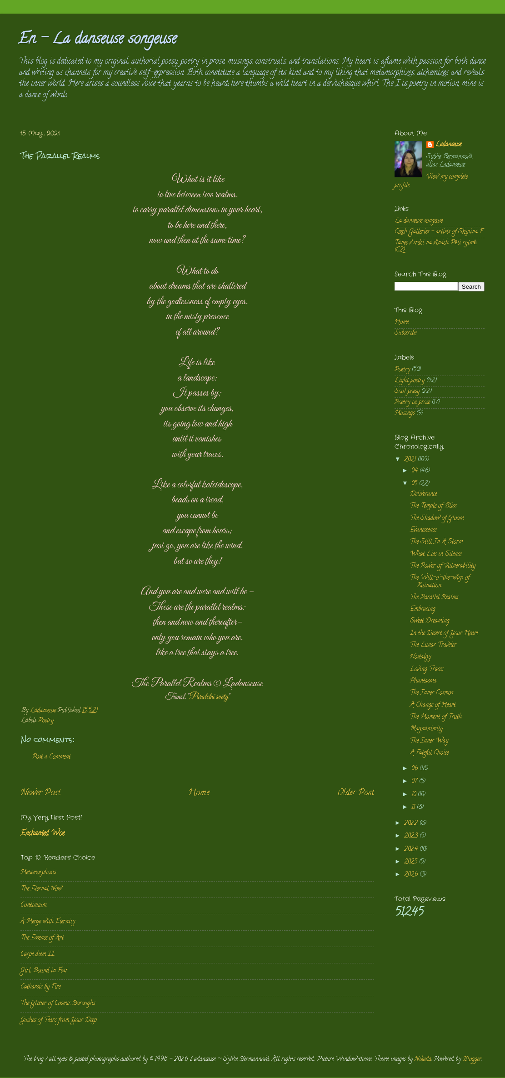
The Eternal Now (41, 889)
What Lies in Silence (435, 554)
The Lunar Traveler (433, 645)
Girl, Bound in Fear (44, 971)
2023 (412, 836)
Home (199, 793)
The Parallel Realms (434, 597)
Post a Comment (51, 757)
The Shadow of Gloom (437, 518)
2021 (411, 460)
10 (414, 795)
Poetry (46, 721)
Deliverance (423, 494)
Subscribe (405, 333)
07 (415, 782)
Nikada (423, 1059)
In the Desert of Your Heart (444, 633)
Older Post (355, 793)
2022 (412, 823)
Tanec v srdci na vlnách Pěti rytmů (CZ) (436, 246)
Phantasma (423, 681)
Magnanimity (426, 729)
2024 (412, 849)
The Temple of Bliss (433, 506)
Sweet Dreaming (430, 621)
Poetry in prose (412, 402)
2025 (411, 862)
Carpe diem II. (37, 954)
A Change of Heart (432, 705)
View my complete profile (431, 181)
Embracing (422, 609)
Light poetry (410, 381)
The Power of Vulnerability (442, 566)
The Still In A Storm (436, 542)
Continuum (33, 905)
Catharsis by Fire (40, 987)
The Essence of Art (42, 938)
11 (414, 807)
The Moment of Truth (436, 717)
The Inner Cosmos (431, 693)
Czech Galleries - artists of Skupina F (439, 232)
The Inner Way (429, 741)
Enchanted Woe (42, 833)
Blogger (472, 1059)
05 (415, 484)
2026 (412, 875)
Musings (405, 413)
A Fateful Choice (429, 753)
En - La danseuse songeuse (97, 40)
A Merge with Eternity (47, 922)
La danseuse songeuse (419, 221)
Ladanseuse (448, 145)
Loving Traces (426, 669)
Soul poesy (407, 391)
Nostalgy (420, 657)
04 (415, 471)
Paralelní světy (208, 697)
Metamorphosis (38, 872)
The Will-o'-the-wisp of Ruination (440, 581)
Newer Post (40, 793)
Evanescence (423, 530)
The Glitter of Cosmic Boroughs (57, 1003)
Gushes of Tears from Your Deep (58, 1020)
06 (415, 769)
